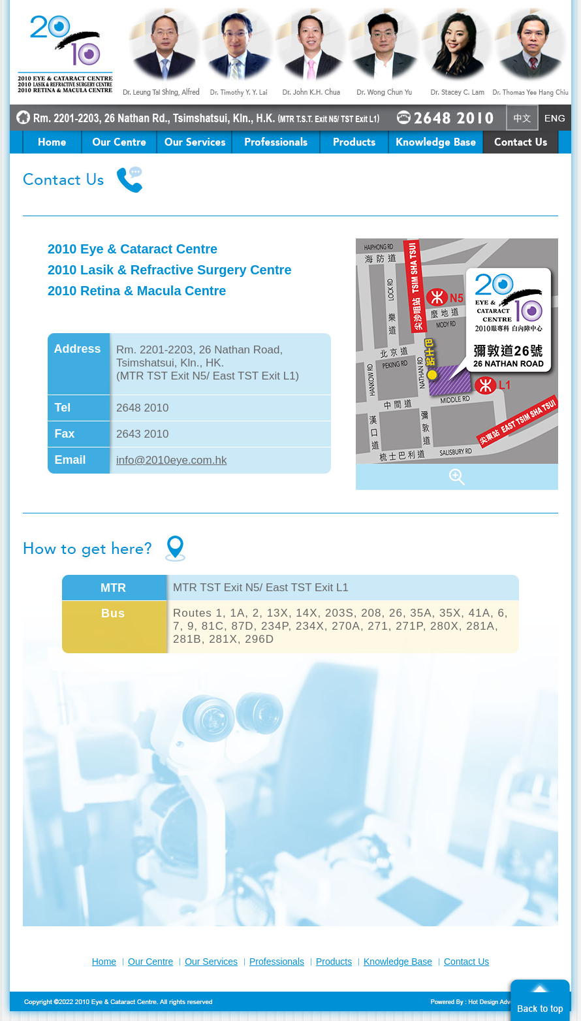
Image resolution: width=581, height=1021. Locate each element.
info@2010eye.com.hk (171, 460)
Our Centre (150, 961)
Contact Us (466, 961)
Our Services (211, 961)
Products (334, 961)
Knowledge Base (398, 961)
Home (104, 961)
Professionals (276, 961)
